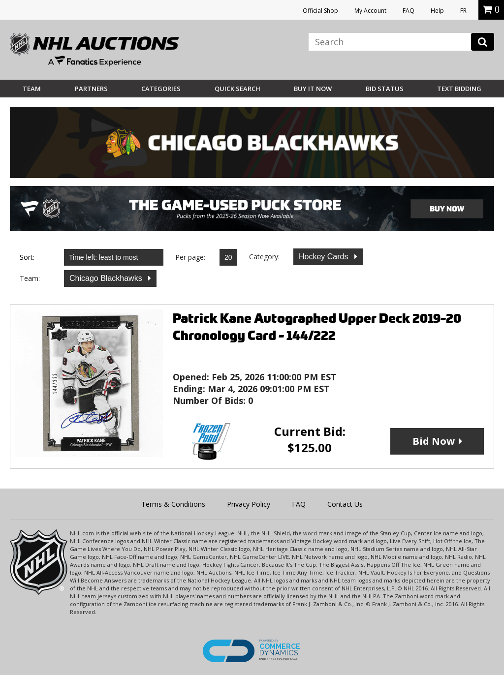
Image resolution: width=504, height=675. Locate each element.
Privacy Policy (248, 504)
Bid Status (385, 88)
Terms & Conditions (173, 504)
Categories (161, 88)
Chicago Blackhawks (106, 278)
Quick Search (237, 88)
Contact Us (345, 504)
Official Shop (320, 10)
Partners (91, 88)
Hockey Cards (324, 256)
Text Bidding (459, 88)
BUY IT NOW (313, 88)
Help (437, 10)
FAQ (408, 10)
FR (463, 10)
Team (32, 88)
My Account (370, 10)
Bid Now (433, 441)
